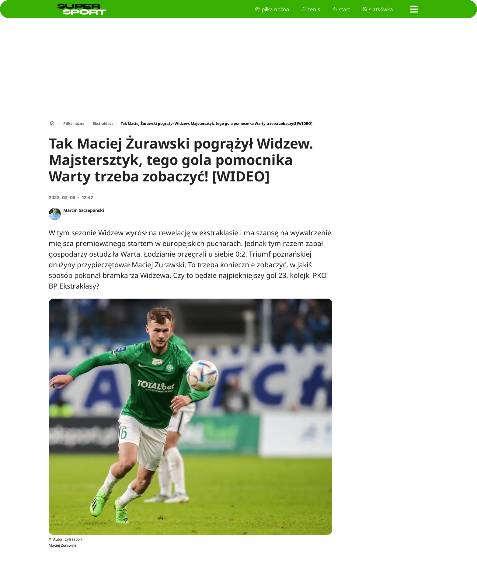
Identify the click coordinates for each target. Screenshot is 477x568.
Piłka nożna (73, 123)
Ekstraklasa (103, 123)
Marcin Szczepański (83, 210)
